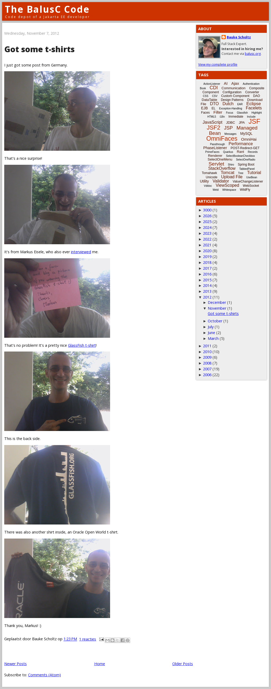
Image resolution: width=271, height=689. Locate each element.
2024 (207, 227)
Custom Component (235, 96)
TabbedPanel (247, 168)
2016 (207, 274)
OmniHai (248, 139)
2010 (207, 351)
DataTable (209, 100)
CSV (215, 96)
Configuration (232, 92)
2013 (207, 291)
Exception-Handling (230, 108)
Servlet (216, 164)
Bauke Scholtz (239, 37)
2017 (207, 268)
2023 (207, 233)
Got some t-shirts (39, 49)
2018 (207, 262)
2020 (207, 250)
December (217, 302)
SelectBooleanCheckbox (240, 155)
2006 (207, 374)
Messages (230, 133)
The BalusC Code (47, 9)
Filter (218, 112)
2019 (207, 256)
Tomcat (227, 172)
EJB (204, 108)
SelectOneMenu (219, 159)
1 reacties (87, 639)
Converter (252, 92)
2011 (207, 345)
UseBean (251, 177)
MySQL (246, 133)
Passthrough (217, 144)
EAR (240, 104)
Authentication (251, 83)
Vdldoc (208, 185)
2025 (207, 221)
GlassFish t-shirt (82, 345)
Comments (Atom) (44, 674)
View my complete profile (217, 64)
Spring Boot (246, 164)
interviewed (81, 251)
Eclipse (253, 103)
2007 (207, 368)
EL (213, 108)
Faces (205, 112)
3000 (207, 209)
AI (226, 83)
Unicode (211, 177)
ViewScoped (227, 185)
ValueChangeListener (248, 181)
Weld (216, 189)
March (213, 338)
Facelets (254, 108)
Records (253, 151)
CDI (214, 87)
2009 (207, 357)
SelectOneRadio (245, 159)
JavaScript (213, 122)
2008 (207, 363)
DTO (214, 103)
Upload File (231, 177)
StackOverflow (222, 168)
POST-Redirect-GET (245, 148)
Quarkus (228, 151)
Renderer (215, 156)
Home (99, 663)
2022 (207, 239)
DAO (256, 96)
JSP (228, 128)
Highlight (256, 112)
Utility (204, 181)
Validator (221, 181)
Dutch (228, 103)
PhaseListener (215, 148)
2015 (207, 279)
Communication (233, 88)
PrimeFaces (212, 151)
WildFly (245, 190)
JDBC (230, 123)
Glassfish (242, 112)
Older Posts (182, 663)
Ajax (235, 83)
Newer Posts (15, 663)
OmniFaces (222, 138)
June (211, 332)
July (211, 326)
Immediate (235, 116)
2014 (207, 285)
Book (203, 88)
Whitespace (229, 189)
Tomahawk (209, 173)
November (217, 308)
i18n (222, 116)
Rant (240, 152)
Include (251, 116)
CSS (206, 96)
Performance (241, 143)
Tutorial (254, 172)
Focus (229, 112)
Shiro (231, 164)
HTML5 (211, 116)
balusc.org (253, 53)
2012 (207, 297)
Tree (240, 173)
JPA (242, 123)
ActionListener (211, 83)
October (215, 320)
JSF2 (213, 127)
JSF (254, 121)
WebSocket (251, 186)
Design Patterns (232, 100)
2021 (207, 244)
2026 (207, 215)
